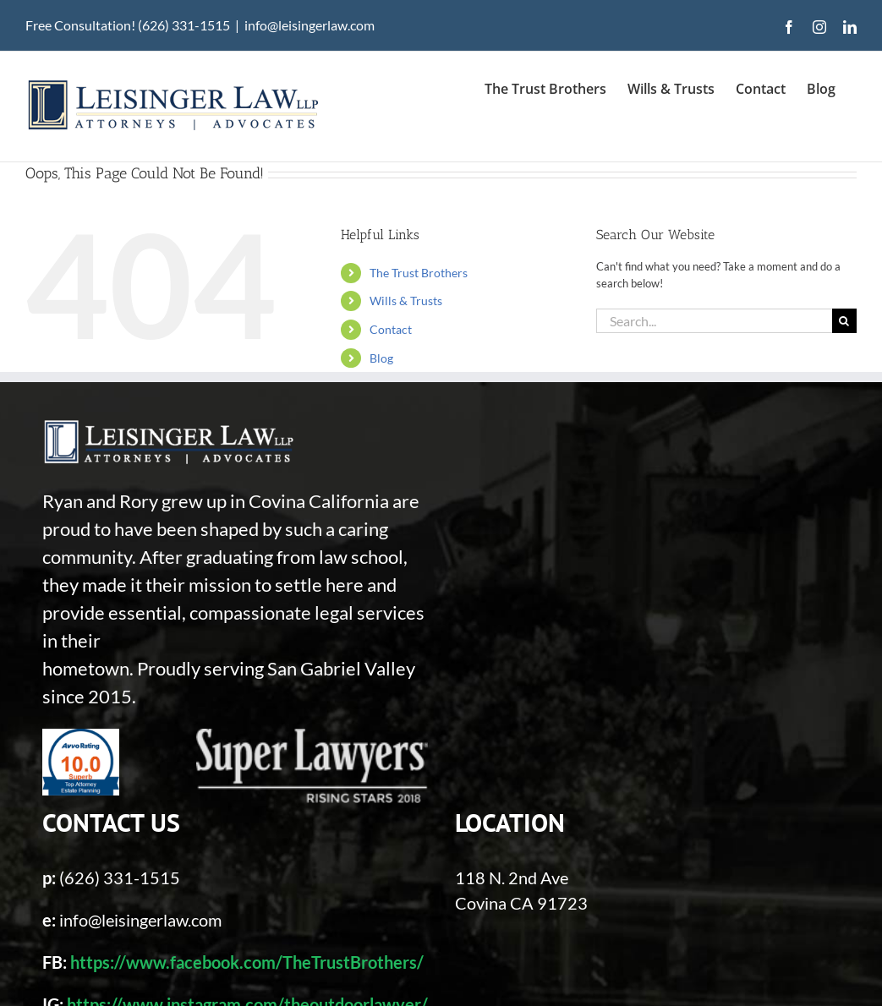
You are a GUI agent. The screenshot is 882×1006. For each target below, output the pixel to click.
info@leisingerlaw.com (309, 25)
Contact (391, 329)
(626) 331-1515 (119, 877)
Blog (381, 358)
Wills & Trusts (406, 300)
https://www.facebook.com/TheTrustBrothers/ (247, 962)
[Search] (844, 321)
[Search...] (714, 321)
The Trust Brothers (419, 272)
